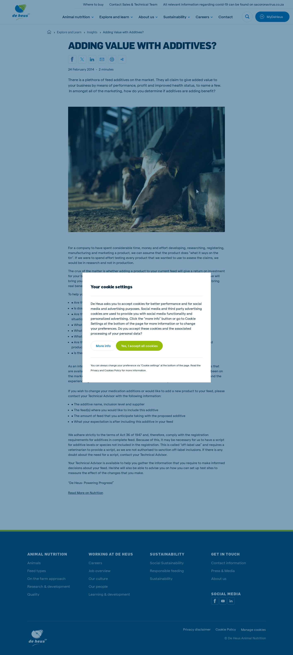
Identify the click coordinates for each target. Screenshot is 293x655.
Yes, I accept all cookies (139, 346)
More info (103, 346)
